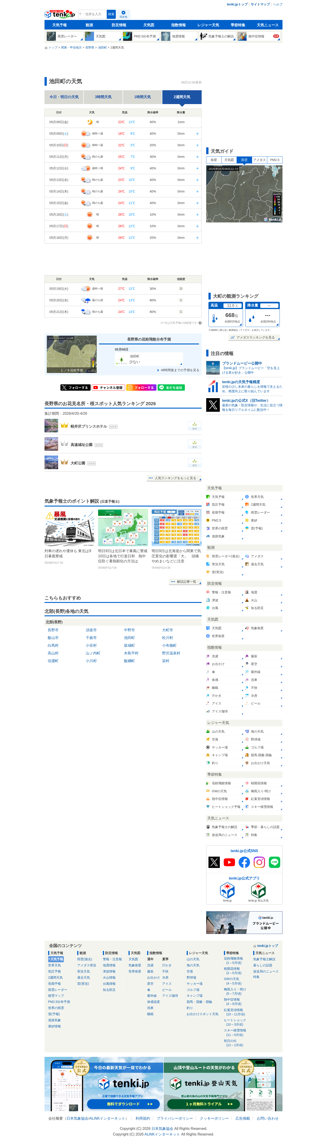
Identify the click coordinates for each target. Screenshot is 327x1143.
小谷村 (91, 645)
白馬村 (53, 645)
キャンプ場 (195, 995)
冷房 (165, 977)
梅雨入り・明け (237, 991)
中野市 (129, 630)
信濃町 (53, 661)
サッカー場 (195, 983)
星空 (150, 983)
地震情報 (109, 965)
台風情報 (109, 983)
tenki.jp (60, 15)
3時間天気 (103, 97)
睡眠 (150, 1014)
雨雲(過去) (84, 959)
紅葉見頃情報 (237, 1012)
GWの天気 (237, 981)
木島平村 (131, 653)
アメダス (259, 160)
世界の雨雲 (56, 1008)
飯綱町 (129, 661)
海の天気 (193, 965)
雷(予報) (54, 1014)
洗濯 (150, 965)
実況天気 (83, 971)
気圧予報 (54, 971)
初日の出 (237, 1043)
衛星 (214, 160)
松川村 (167, 638)
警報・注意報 (112, 959)
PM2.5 (274, 160)
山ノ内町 (93, 653)
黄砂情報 (54, 1026)
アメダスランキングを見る (256, 337)
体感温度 (153, 1002)
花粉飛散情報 (237, 961)
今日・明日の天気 (64, 97)
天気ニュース (268, 25)
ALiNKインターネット (107, 1118)
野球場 (191, 977)
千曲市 (91, 638)
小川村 (91, 661)
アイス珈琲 (170, 995)
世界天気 (54, 965)
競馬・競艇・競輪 (199, 1002)
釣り (190, 1008)
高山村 (53, 653)
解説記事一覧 (186, 581)
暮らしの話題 (262, 965)
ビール (167, 990)
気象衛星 (135, 965)
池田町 (129, 638)
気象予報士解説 (264, 959)
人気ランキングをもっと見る (175, 478)
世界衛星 (135, 971)
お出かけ (153, 977)
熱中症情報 (237, 1002)
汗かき (167, 965)
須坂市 (91, 630)
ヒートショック (237, 1022)
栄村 (165, 661)
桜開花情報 (237, 971)
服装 (150, 971)
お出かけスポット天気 (202, 1014)
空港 (190, 971)
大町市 (167, 630)
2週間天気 (55, 977)
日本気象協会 (77, 1118)
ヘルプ (277, 4)
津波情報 (109, 971)
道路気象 (54, 1020)
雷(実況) (83, 983)
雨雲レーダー (57, 990)
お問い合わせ (268, 1118)
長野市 (53, 630)
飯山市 (53, 638)
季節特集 (238, 25)
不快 (165, 971)
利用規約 (143, 1118)
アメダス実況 (86, 965)
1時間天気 (142, 97)
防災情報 (119, 25)
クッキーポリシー (214, 1118)
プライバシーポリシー (175, 1118)
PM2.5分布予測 (59, 1002)
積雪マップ (56, 995)
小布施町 (169, 645)
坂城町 (129, 645)
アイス (167, 983)
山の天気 (193, 959)
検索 (111, 14)
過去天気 (83, 977)
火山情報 (109, 977)
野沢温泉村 (171, 653)
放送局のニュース (266, 971)
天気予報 (59, 25)
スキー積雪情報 (237, 1032)
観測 (89, 25)
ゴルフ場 (193, 990)
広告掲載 (242, 1118)
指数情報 (178, 25)
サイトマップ (260, 4)
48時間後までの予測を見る (180, 370)
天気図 (148, 25)
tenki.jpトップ (237, 4)
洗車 (150, 1008)
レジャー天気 (208, 25)
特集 (256, 977)
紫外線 (152, 995)
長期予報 (54, 983)
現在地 (123, 16)
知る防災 (109, 990)
